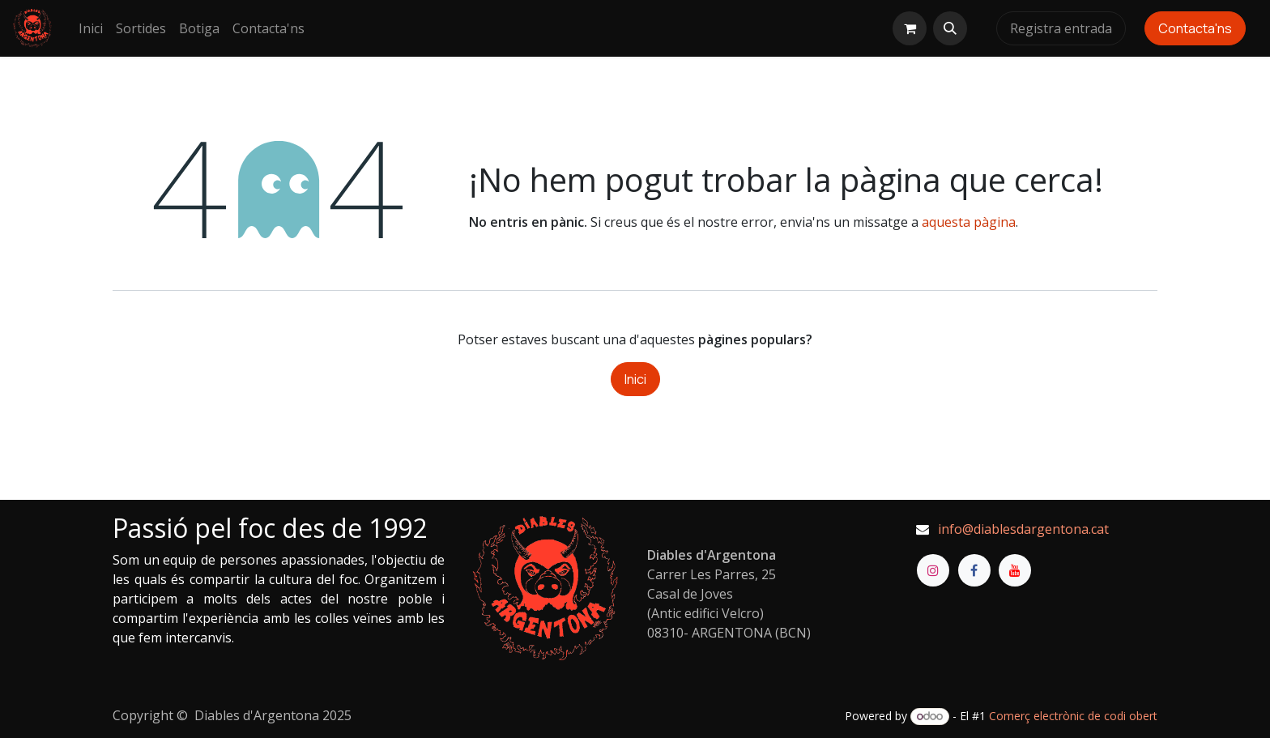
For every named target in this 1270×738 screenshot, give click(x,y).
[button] (950, 28)
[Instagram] (933, 570)
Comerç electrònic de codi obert (1073, 715)
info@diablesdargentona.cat (1023, 529)
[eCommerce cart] (910, 28)
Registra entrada (1061, 28)
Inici (635, 379)
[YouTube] (1015, 570)
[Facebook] (974, 570)
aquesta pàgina (969, 222)
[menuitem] (90, 28)
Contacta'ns (1195, 28)
